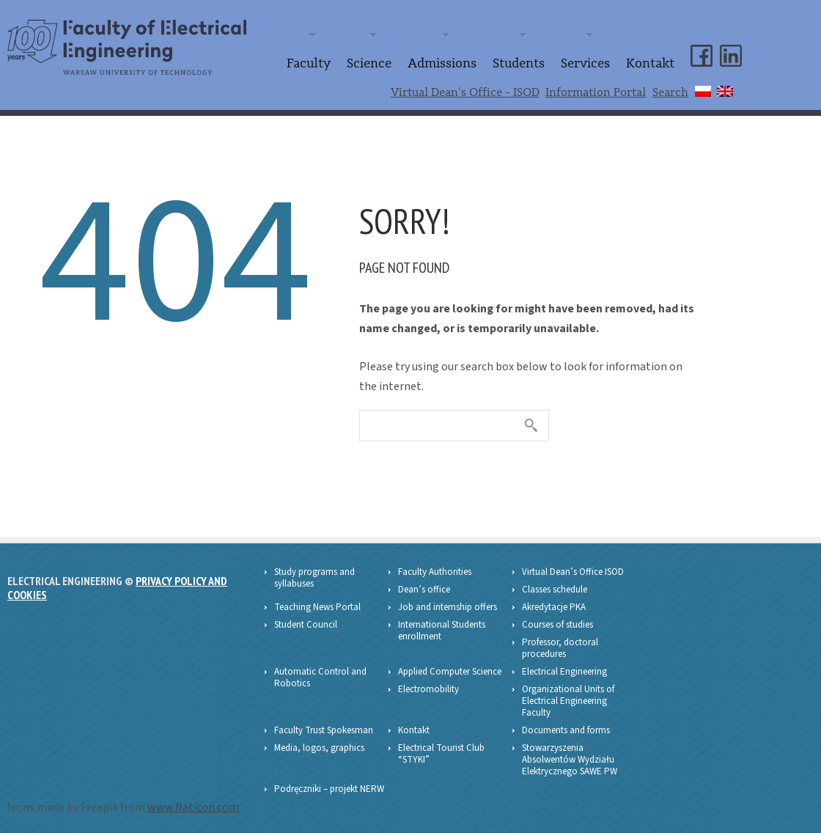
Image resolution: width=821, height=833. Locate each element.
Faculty (339, 61)
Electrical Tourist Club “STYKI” (441, 749)
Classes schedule (554, 585)
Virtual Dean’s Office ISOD (573, 567)
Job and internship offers (447, 603)
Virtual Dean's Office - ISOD (465, 88)
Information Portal (595, 88)
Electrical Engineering (564, 667)
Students (532, 61)
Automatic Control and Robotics (320, 673)
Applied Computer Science (449, 667)
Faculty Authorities (434, 567)
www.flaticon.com (193, 803)
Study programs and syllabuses (314, 573)
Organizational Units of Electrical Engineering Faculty (568, 696)
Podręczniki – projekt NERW (329, 784)
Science (395, 61)
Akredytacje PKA (554, 603)
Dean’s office (424, 585)
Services (594, 61)
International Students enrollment (441, 626)
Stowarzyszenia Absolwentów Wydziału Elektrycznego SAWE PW (569, 755)
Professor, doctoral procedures (560, 644)
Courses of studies (557, 620)
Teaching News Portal (317, 603)
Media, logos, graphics (319, 743)
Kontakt (653, 61)
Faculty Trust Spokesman (323, 726)
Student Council (305, 620)
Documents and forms (566, 726)
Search (670, 88)
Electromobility (428, 685)
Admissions (462, 61)
